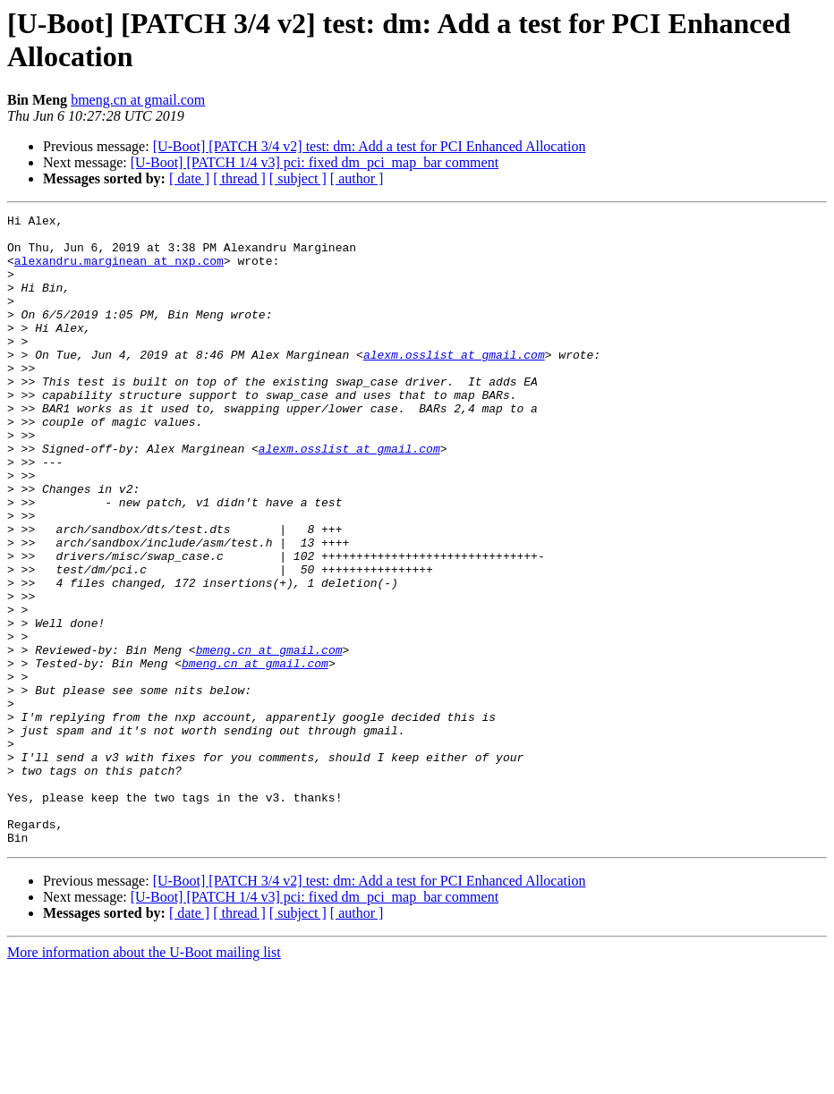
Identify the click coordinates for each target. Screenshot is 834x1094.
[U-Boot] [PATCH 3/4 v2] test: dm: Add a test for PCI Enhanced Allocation (369, 146)
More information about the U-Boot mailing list (144, 1078)
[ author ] (357, 178)
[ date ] (189, 178)
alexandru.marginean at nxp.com (119, 271)
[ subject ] (298, 178)
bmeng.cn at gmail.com (138, 99)
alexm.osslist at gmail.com (454, 384)
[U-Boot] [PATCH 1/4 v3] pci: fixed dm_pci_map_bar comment (314, 162)
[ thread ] (239, 178)
